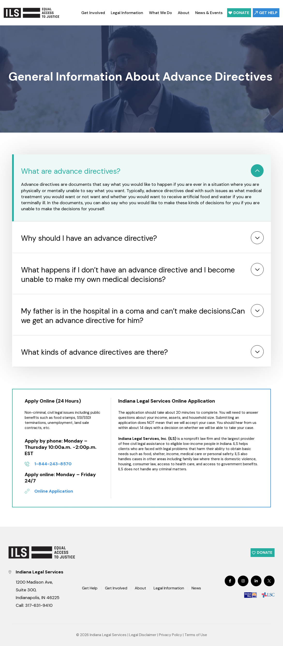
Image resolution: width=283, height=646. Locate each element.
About (183, 12)
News (196, 588)
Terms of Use (196, 634)
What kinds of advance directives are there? (94, 352)
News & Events (209, 12)
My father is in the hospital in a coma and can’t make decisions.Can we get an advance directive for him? (133, 315)
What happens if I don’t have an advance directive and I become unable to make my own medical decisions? (128, 274)
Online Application (53, 491)
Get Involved (93, 12)
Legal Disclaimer (142, 634)
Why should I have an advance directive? (89, 238)
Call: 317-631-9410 (34, 605)
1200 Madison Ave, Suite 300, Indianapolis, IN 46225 (38, 590)
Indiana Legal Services (108, 634)
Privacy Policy (170, 634)
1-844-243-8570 (53, 464)
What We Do (160, 12)
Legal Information (127, 12)
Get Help (268, 12)
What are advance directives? (70, 171)
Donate (241, 12)
